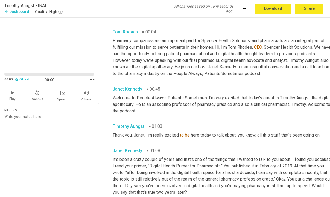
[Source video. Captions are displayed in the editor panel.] (49, 42)
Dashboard (16, 11)
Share (309, 8)
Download (273, 8)
